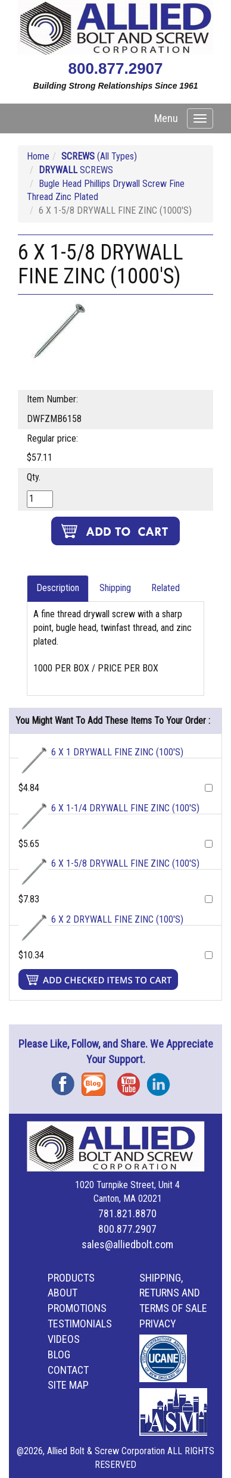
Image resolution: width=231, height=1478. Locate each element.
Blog (96, 1080)
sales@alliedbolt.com (127, 1244)
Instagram (162, 1080)
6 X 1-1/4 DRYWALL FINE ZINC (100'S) (125, 808)
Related (165, 587)
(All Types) (99, 156)
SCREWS (76, 170)
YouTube (132, 1080)
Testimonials (80, 1323)
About (62, 1292)
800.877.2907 (115, 68)
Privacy (157, 1323)
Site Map (68, 1385)
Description (57, 587)
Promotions (77, 1308)
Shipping (115, 587)
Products (71, 1277)
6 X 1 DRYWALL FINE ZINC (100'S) (117, 752)
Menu (166, 118)
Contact (68, 1370)
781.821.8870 (127, 1213)
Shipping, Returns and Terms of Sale (173, 1293)
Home (38, 156)
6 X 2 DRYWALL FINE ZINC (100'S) (117, 919)
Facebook (67, 1080)
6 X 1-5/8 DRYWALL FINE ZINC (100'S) (125, 863)
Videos (64, 1339)
